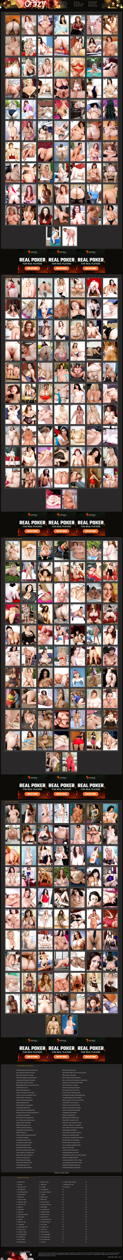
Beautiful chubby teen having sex (24, 1097)
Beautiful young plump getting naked (71, 1087)
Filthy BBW (21, 1209)
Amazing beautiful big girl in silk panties (25, 1080)
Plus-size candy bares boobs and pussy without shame (74, 1080)
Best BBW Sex (21, 1237)
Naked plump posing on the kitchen (70, 1152)
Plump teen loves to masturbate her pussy (71, 1122)
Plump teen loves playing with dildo (70, 1135)
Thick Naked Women (23, 1214)
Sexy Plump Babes (45, 1234)
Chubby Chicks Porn (46, 1204)
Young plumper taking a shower (23, 1140)
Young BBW (21, 1224)
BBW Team (44, 1199)
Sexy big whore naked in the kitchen (24, 1082)
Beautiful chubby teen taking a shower (71, 1142)
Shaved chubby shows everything (70, 1085)
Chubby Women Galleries (70, 1182)
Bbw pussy (20, 1212)
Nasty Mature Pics (93, 2)
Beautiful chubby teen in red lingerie (70, 1140)
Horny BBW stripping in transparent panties (26, 1077)
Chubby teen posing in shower (23, 1157)
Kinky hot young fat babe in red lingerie (71, 1107)
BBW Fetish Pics (45, 1232)
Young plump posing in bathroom (24, 1167)
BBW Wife (43, 1184)
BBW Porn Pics (45, 1217)
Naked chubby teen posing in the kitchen (71, 1132)
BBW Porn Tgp (21, 1222)
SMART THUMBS (65, 1172)
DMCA (116, 1257)
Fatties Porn (44, 1229)
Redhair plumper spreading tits (69, 1130)
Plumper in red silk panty (68, 1147)
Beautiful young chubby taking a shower (25, 1150)
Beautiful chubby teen (21, 1132)
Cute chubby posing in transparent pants (25, 1120)
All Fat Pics (67, 1187)
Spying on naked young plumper (23, 1122)
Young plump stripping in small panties (71, 1167)
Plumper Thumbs (45, 1212)
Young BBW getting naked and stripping (71, 1097)
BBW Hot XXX (45, 1182)
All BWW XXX (22, 1204)
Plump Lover (63, 5)
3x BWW (43, 1242)
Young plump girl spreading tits (69, 1112)
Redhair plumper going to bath (23, 1125)
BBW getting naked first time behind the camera (27, 1085)
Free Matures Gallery (80, 4)
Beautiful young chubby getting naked (71, 1165)
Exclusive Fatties (45, 1202)
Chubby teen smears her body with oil (71, 1105)
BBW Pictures (44, 1197)
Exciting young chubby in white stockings (72, 1160)
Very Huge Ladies (45, 1237)
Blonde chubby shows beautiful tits (24, 1155)
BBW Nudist (21, 1217)
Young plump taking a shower (23, 1107)
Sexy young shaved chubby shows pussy (25, 1072)
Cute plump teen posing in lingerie (24, 1142)
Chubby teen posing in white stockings (25, 1092)
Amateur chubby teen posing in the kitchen (26, 1135)
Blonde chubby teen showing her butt (25, 1117)
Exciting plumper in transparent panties (71, 1092)
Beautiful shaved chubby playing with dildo (72, 1082)
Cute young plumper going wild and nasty (72, 1162)
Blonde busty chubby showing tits (70, 1157)
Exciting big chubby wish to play (24, 1147)
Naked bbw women (94, 5)
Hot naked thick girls (46, 1192)
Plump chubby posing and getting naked (25, 1110)
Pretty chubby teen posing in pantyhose (71, 1077)
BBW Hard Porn (22, 1242)
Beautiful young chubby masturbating (71, 1110)
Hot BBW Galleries (45, 1222)
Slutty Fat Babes (93, 4)
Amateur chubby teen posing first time (25, 1152)
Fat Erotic (77, 2)
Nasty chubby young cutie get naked (70, 1090)
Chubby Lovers (44, 1227)
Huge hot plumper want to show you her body (73, 1100)
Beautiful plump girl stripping (23, 1160)
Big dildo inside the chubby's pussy (70, 1117)
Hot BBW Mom (64, 4)
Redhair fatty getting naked (68, 1115)
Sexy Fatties (44, 1224)
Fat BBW (43, 1187)
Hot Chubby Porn (22, 1234)
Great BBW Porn (45, 1209)
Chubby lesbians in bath (21, 1087)
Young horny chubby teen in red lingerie (71, 1125)
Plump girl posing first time (22, 1102)
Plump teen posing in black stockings (24, 1075)
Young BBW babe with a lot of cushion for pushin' (74, 1155)
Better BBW (44, 1207)
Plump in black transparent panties (24, 1162)
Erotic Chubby (21, 1239)
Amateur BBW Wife (23, 1227)
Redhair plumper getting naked (23, 1145)
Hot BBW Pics (64, 2)
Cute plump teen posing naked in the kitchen (72, 1137)
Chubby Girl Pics (45, 1214)
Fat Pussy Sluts (21, 1229)
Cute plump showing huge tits (23, 1115)
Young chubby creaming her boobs (70, 1120)
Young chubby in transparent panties (24, 1130)
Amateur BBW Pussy (46, 1219)
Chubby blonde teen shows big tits (70, 1150)
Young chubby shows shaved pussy (70, 1102)
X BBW (43, 1194)
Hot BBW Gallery (22, 1232)
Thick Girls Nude (79, 5)
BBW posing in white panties (69, 1070)
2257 (120, 1257)
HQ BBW (20, 1219)
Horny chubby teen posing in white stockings (72, 1127)
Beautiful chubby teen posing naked (24, 1105)
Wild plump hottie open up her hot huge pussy (27, 1070)
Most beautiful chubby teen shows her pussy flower (74, 1072)
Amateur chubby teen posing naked (24, 1100)
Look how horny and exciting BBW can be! (26, 1095)
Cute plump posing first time (23, 1165)
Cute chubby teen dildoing (22, 1137)
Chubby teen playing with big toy (24, 1127)
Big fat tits (20, 1207)
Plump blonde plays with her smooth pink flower (27, 1112)
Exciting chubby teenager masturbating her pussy (73, 1095)
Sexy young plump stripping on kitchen (71, 1145)
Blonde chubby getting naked (23, 1090)
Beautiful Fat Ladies (69, 1184)
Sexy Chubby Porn (45, 1239)
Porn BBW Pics (45, 1189)
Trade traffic (110, 1257)
